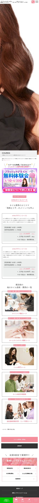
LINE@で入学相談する (6, 500)
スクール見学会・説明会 (19, 439)
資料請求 (19, 446)
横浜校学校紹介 (19, 497)
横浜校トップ (19, 488)
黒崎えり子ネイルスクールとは (19, 493)
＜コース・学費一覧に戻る (8, 429)
